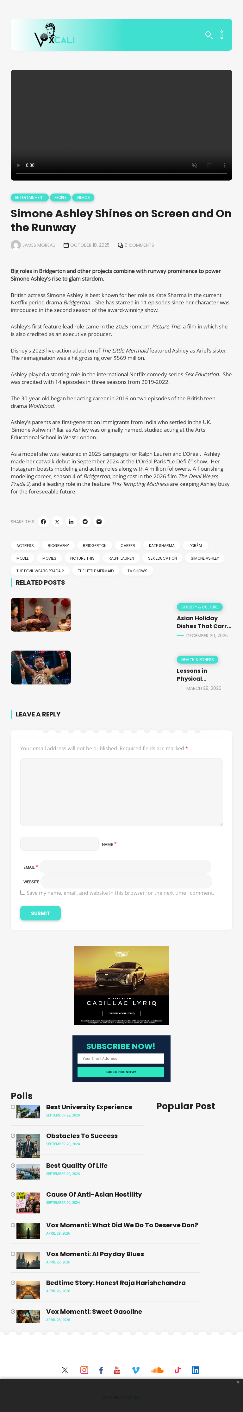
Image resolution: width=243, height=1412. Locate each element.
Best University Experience (89, 1107)
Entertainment (29, 197)
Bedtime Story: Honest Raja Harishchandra (116, 1282)
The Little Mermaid (96, 571)
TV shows (137, 571)
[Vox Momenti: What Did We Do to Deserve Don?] (28, 1232)
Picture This (82, 558)
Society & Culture (199, 607)
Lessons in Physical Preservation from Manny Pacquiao (204, 683)
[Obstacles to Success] (28, 1146)
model (22, 558)
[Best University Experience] (28, 1112)
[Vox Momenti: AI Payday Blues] (28, 1261)
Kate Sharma (162, 545)
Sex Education (162, 558)
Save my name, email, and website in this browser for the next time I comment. (120, 892)
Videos (83, 197)
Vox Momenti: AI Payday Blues (95, 1254)
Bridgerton (95, 545)
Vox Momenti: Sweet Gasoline (94, 1311)
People (60, 197)
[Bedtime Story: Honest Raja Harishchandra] (28, 1291)
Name (109, 844)
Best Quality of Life (77, 1165)
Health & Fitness (197, 659)
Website (31, 882)
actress (25, 545)
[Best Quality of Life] (28, 1172)
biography (58, 545)
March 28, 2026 (203, 688)
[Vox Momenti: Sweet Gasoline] (28, 1317)
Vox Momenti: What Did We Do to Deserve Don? (122, 1225)
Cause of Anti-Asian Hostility (94, 1194)
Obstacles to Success (82, 1135)
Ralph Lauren (121, 558)
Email (30, 867)
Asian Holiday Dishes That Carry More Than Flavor (203, 626)
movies (49, 558)
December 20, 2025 (207, 636)
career (128, 545)
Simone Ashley (205, 558)
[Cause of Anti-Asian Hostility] (28, 1204)
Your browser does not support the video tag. (121, 125)
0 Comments (139, 245)
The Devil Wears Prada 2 (40, 571)
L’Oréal (195, 545)
